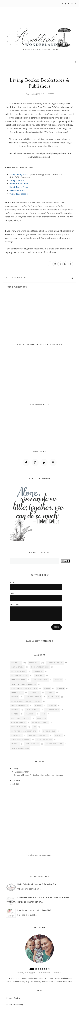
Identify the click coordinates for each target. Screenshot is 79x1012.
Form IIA (52, 705)
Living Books (17, 693)
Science (50, 693)
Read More (67, 981)
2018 (15, 784)
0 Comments (48, 93)
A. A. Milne (30, 714)
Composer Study (18, 727)
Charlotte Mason (54, 663)
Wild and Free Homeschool (23, 684)
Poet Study (34, 693)
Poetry (58, 735)
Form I (47, 688)
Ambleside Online (33, 697)
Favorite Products (19, 705)
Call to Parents (18, 722)
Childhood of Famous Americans (25, 701)
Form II (38, 705)
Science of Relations (20, 740)
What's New (53, 697)
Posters (14, 714)
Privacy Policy (13, 998)
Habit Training (32, 710)
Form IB (14, 697)
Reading (58, 680)
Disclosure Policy (35, 855)
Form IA (60, 688)
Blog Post (41, 718)
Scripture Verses (44, 740)
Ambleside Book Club (20, 718)
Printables (16, 663)
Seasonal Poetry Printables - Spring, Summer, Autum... (38, 775)
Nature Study (17, 667)
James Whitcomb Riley (38, 735)
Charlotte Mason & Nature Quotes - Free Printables (43, 897)
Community (38, 671)
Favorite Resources (39, 667)
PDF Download (52, 710)
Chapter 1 (39, 675)
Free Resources (18, 680)
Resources (34, 663)
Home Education (40, 680)
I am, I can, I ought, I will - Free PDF (34, 910)
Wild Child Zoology (20, 748)
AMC (43, 714)
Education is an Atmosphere (23, 731)
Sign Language (32, 744)
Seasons (15, 744)
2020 (15, 768)
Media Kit (47, 855)
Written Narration (19, 675)
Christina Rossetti (40, 722)
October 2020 (21, 772)
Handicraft (16, 735)
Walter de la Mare (54, 744)
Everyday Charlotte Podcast (24, 688)
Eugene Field (49, 731)
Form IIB (14, 710)
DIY (34, 727)
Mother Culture (18, 671)
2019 (15, 780)
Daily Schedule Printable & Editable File (36, 884)
